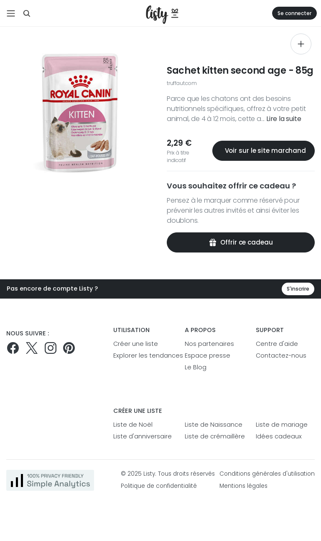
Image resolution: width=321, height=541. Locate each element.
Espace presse (207, 355)
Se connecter (294, 13)
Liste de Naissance (213, 424)
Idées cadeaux (279, 436)
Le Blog (195, 367)
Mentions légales (243, 486)
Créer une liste (135, 344)
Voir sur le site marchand (263, 150)
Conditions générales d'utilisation (267, 474)
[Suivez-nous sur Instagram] (50, 348)
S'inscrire (298, 288)
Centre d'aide (277, 344)
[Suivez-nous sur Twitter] (31, 348)
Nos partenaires (209, 344)
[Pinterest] (69, 348)
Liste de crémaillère (214, 436)
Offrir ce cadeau (241, 242)
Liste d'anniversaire (142, 436)
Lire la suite (283, 119)
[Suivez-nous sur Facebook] (13, 348)
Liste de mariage (282, 424)
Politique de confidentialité (159, 486)
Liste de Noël (133, 424)
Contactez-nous (281, 355)
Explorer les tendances (142, 355)
